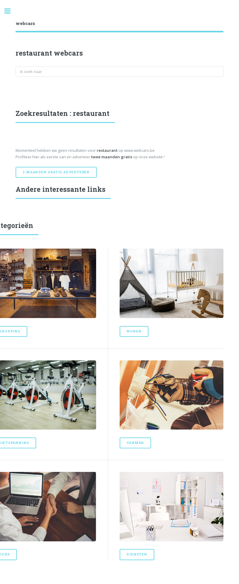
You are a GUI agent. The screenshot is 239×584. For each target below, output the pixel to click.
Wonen (133, 331)
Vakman (135, 443)
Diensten (136, 554)
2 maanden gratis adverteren (56, 172)
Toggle (10, 11)
